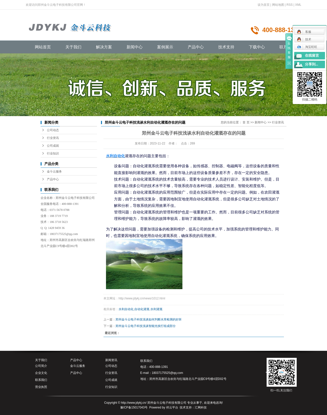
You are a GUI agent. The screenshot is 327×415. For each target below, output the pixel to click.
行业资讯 (53, 138)
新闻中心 (135, 47)
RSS (289, 5)
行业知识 (53, 153)
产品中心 (196, 47)
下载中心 (257, 47)
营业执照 (41, 387)
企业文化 (41, 373)
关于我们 (73, 47)
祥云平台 (172, 407)
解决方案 (104, 47)
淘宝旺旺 (307, 47)
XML (298, 5)
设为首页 (264, 5)
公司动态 (53, 130)
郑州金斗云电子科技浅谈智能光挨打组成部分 (146, 326)
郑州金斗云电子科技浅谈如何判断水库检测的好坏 (149, 319)
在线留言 (312, 55)
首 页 (246, 122)
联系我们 (41, 380)
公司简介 (41, 366)
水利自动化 (126, 309)
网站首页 (43, 47)
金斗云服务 (54, 171)
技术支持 (226, 47)
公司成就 (53, 145)
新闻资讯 (111, 360)
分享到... (311, 64)
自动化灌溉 (141, 309)
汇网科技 (201, 407)
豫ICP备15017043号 (134, 407)
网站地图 (278, 5)
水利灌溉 (156, 309)
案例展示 (165, 47)
